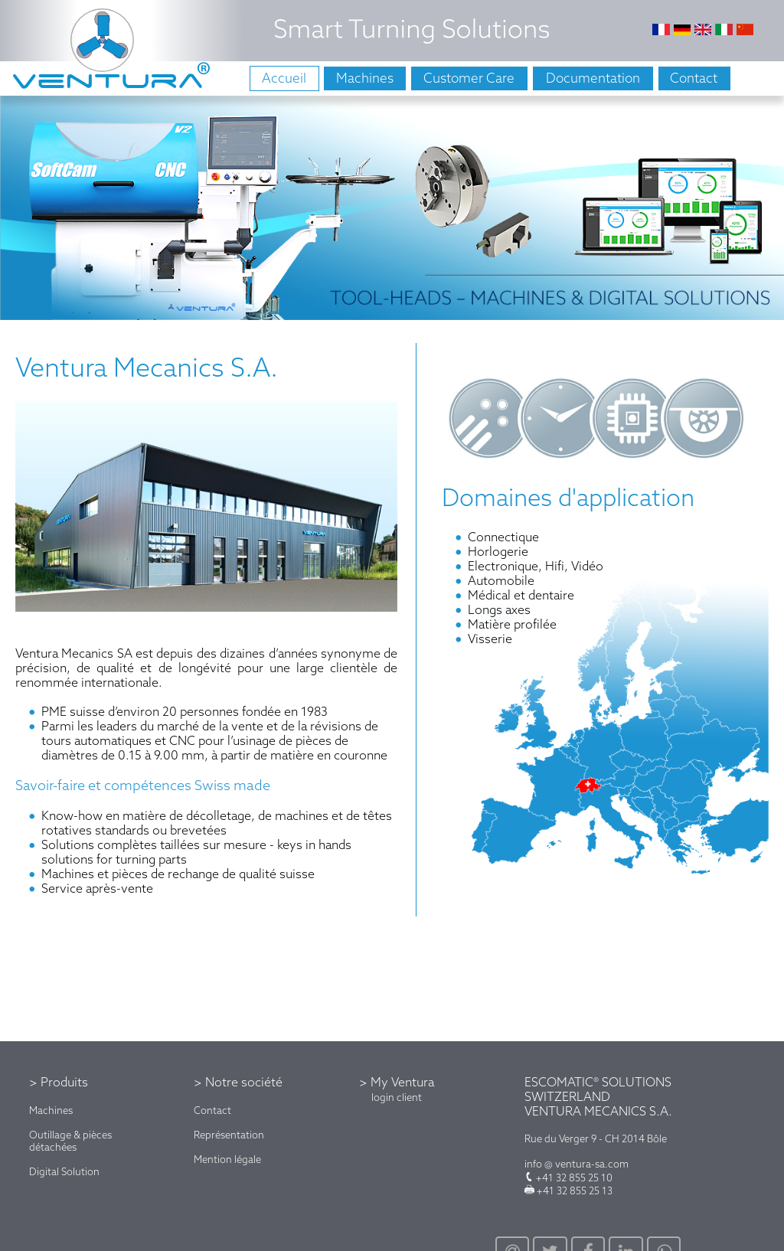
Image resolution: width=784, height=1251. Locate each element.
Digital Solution (64, 1171)
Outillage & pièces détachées (70, 1141)
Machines (51, 1110)
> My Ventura (396, 1081)
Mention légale (227, 1159)
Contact (212, 1110)
